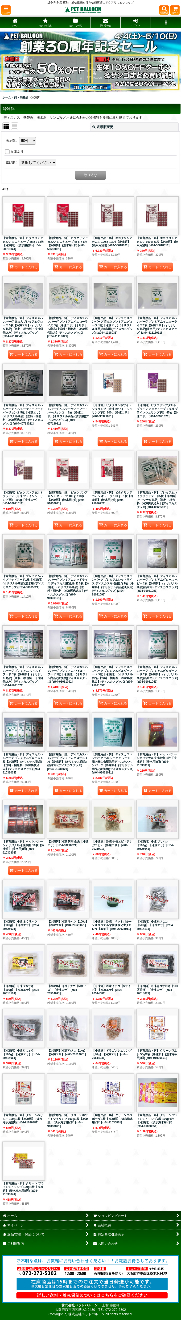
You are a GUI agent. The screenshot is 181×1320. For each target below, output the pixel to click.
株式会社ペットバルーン (80, 1305)
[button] (6, 10)
